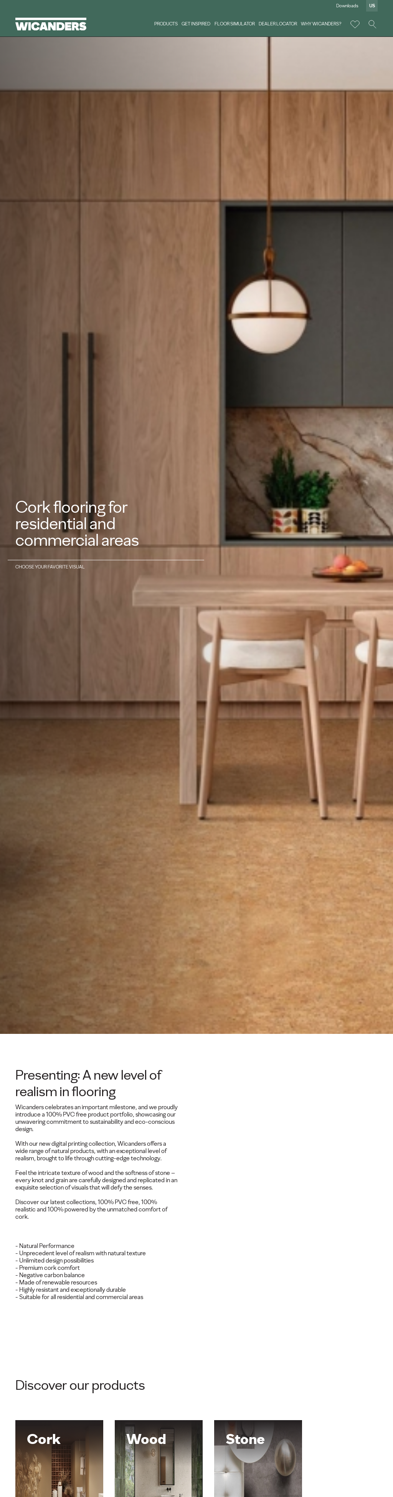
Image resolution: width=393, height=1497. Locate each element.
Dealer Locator (278, 24)
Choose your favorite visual (50, 567)
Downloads (347, 5)
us (372, 5)
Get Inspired (196, 24)
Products (166, 24)
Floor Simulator (235, 24)
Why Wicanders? (321, 24)
